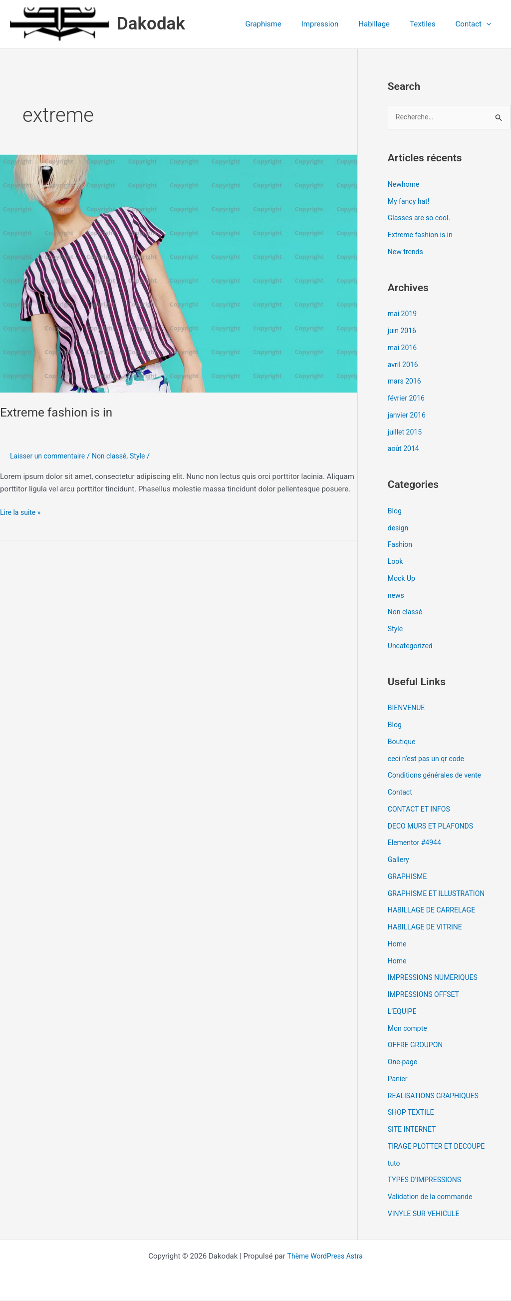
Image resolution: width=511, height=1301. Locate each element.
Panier (398, 1079)
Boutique (402, 742)
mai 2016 (403, 348)
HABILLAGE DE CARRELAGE (435, 910)
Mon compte (409, 1028)
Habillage (386, 23)
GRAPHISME (409, 877)
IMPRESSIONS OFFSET (426, 995)
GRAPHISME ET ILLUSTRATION (440, 893)
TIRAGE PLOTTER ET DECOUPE (440, 1147)
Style (146, 455)
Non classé (115, 455)
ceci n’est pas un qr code (429, 759)
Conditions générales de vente (438, 776)
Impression (337, 23)
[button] (489, 23)
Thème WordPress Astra (324, 1257)
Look (396, 562)
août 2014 (404, 449)
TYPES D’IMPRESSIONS (427, 1180)
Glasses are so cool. (421, 218)
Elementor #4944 (416, 843)
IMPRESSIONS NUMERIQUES (436, 978)
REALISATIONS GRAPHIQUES (436, 1096)
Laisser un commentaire (50, 455)
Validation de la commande (433, 1197)
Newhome (405, 185)
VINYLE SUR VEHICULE (426, 1214)
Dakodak (151, 23)
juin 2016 (403, 331)
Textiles (430, 23)
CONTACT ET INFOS (421, 810)
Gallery (399, 860)
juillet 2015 (406, 432)
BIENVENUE (408, 708)
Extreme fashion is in (60, 412)
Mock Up (402, 579)
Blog (395, 511)
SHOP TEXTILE (412, 1113)
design (399, 528)
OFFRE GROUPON (417, 1045)
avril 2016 (404, 365)
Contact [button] (476, 23)
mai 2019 (403, 314)
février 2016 (407, 399)
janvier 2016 (408, 416)
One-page (404, 1062)
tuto (394, 1163)
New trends (407, 252)
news (396, 595)
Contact (401, 793)
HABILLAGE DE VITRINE (428, 927)
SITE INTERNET (414, 1130)
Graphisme (285, 23)
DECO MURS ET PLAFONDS (433, 826)
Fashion (401, 545)
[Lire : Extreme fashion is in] (178, 273)
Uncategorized (412, 646)
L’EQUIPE (403, 1012)
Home (398, 944)
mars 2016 (406, 382)
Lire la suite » (21, 511)
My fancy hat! (410, 201)
